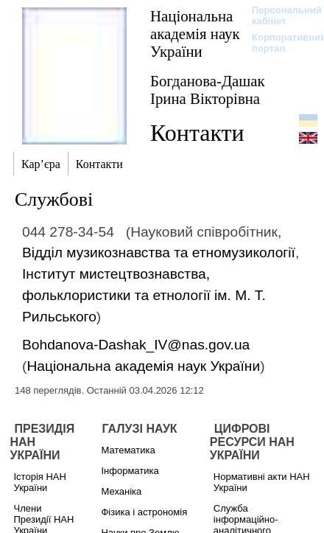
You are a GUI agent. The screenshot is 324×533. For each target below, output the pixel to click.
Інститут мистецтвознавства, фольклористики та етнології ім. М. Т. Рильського (144, 295)
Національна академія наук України (195, 33)
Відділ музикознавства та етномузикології (158, 252)
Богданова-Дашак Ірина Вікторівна (207, 89)
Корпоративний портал (279, 43)
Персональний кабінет (279, 15)
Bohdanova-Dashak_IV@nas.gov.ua (136, 344)
